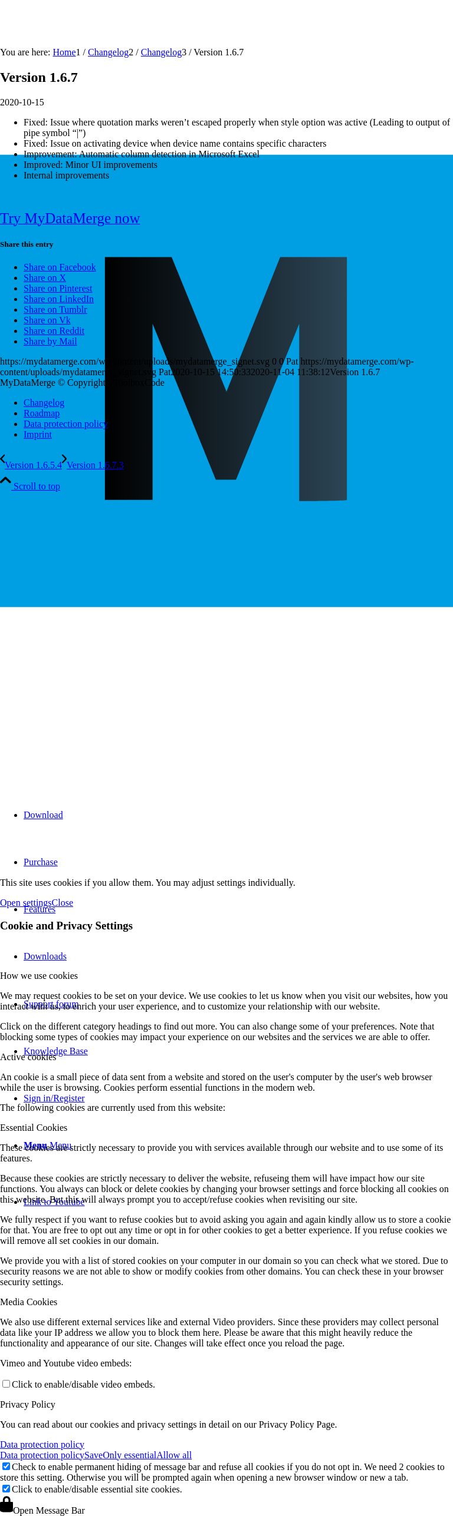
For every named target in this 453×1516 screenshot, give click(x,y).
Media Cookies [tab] (28, 1302)
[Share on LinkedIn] (59, 299)
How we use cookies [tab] (39, 976)
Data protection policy (42, 1444)
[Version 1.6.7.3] (93, 465)
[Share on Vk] (47, 320)
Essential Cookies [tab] (33, 1128)
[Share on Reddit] (54, 331)
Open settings (26, 903)
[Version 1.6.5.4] (31, 465)
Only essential (129, 1455)
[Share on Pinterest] (58, 288)
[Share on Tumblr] (55, 309)
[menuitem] (238, 815)
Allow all (174, 1455)
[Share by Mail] (50, 341)
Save (93, 1455)
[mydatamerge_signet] (226, 758)
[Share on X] (45, 278)
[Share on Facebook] (60, 267)
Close (62, 903)
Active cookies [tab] (28, 1057)
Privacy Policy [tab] (27, 1404)
